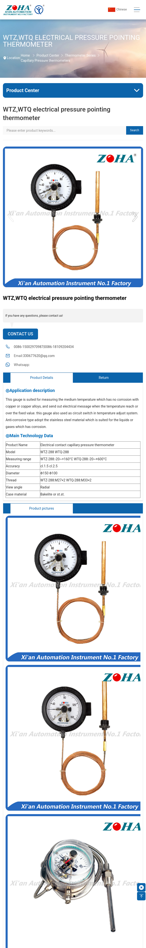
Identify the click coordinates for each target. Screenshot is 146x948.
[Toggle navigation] (137, 10)
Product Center (48, 55)
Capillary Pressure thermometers (45, 60)
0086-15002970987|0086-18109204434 (44, 347)
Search (134, 130)
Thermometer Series (80, 55)
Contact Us (20, 333)
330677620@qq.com (39, 356)
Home (25, 55)
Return (104, 378)
